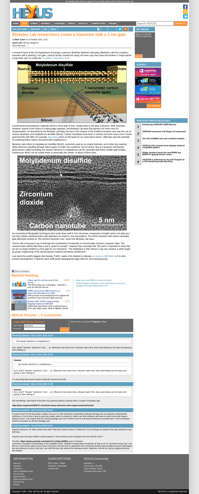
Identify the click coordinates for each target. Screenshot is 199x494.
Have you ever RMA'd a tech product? (94, 280)
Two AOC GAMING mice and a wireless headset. (163, 139)
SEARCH (181, 23)
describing (53, 137)
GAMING (34, 23)
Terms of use (18, 482)
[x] (132, 1)
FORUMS (113, 23)
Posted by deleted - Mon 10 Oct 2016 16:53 (32, 354)
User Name (18, 325)
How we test (18, 474)
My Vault (21, 46)
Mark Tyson (20, 40)
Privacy (16, 484)
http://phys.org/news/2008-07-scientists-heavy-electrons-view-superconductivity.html (53, 405)
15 (66, 301)
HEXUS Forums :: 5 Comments (36, 315)
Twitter (62, 463)
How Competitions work (23, 471)
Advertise (17, 466)
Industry (35, 29)
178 (65, 280)
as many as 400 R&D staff (105, 256)
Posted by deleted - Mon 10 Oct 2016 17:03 (32, 384)
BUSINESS (46, 23)
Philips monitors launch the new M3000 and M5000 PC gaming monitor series (161, 153)
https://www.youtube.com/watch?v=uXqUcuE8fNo (44, 441)
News (53, 29)
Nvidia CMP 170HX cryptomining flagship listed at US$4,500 (43, 302)
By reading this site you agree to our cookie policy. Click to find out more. (98, 1)
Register (97, 321)
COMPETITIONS (98, 23)
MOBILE (71, 23)
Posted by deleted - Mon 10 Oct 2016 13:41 (32, 335)
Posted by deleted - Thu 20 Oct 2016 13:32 (32, 425)
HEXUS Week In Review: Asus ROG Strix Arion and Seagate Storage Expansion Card (100, 284)
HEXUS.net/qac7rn (31, 43)
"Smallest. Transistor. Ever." (56, 58)
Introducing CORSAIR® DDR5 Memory (159, 124)
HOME (16, 23)
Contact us (17, 468)
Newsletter (62, 466)
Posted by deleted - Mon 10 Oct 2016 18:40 (32, 410)
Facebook (52, 466)
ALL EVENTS (154, 106)
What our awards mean (23, 479)
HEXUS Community (96, 458)
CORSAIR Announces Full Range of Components (164, 132)
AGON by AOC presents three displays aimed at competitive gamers (163, 146)
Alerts (55, 463)
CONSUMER (59, 23)
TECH (24, 23)
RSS (50, 463)
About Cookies (19, 476)
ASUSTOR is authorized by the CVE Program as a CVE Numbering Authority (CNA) (163, 160)
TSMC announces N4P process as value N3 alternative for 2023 (44, 292)
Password (17, 329)
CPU (45, 29)
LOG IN (138, 56)
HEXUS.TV (83, 23)
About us (17, 463)
